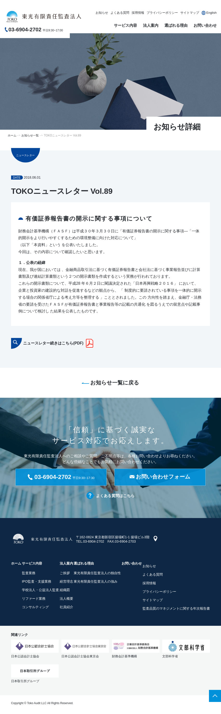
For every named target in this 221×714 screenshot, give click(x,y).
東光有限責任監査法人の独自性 (97, 574)
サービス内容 (125, 25)
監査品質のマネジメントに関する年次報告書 (176, 609)
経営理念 (66, 582)
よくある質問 (119, 12)
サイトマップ (189, 12)
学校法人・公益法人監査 (40, 591)
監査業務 (28, 574)
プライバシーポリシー (162, 12)
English (211, 12)
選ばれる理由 (176, 25)
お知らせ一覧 (30, 135)
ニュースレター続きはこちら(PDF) (53, 343)
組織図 (65, 591)
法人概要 (66, 599)
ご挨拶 (65, 574)
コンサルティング (35, 608)
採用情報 (138, 12)
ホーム (12, 135)
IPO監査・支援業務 (36, 582)
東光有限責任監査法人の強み (95, 582)
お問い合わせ (205, 25)
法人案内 (150, 25)
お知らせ (102, 12)
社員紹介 (66, 608)
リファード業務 (34, 599)
